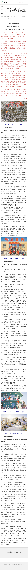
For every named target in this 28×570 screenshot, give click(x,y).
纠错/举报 (5, 564)
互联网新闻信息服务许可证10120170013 (17, 564)
